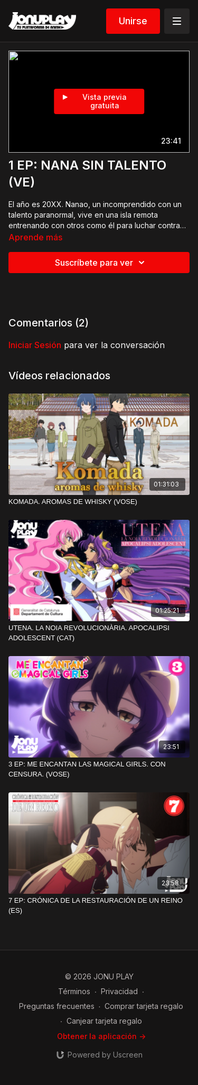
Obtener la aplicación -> (101, 1036)
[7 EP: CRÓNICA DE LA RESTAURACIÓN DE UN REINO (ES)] (99, 905)
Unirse (133, 20)
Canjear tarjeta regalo (104, 1020)
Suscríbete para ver (101, 262)
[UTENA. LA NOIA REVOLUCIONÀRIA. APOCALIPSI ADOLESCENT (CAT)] (99, 633)
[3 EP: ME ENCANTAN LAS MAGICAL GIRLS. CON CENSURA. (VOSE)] (99, 769)
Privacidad (119, 991)
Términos (74, 991)
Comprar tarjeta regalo (144, 1006)
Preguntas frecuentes (57, 1006)
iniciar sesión (34, 345)
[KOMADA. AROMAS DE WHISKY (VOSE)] (99, 502)
